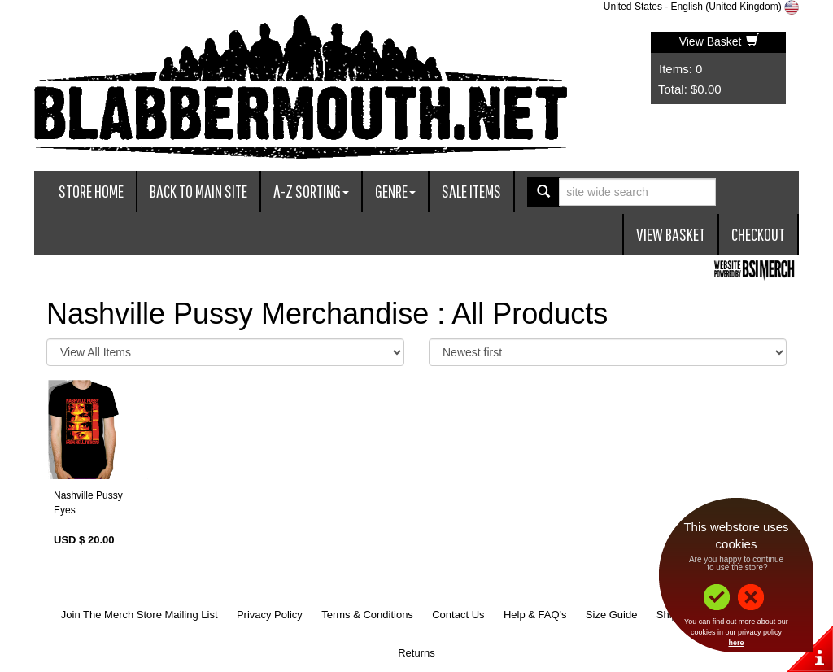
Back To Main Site (198, 191)
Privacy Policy (270, 615)
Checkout (758, 234)
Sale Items (471, 191)
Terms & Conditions (367, 615)
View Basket (719, 41)
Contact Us (458, 615)
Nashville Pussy (88, 495)
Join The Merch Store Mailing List (139, 615)
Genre (395, 191)
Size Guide (612, 615)
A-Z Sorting (311, 191)
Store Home (91, 191)
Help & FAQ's (535, 615)
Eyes (65, 510)
